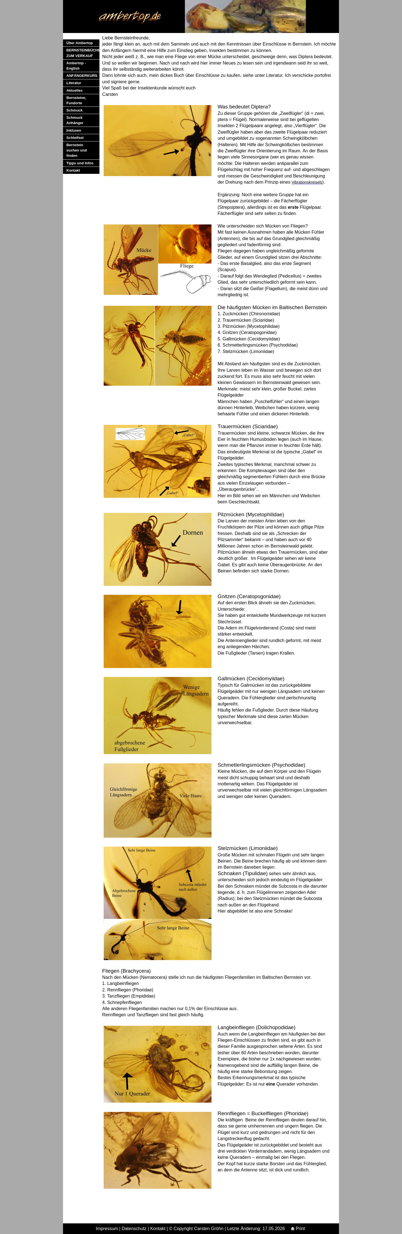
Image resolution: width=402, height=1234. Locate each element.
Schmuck (74, 110)
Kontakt (73, 170)
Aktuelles (74, 90)
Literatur (73, 83)
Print (298, 1228)
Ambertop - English (76, 65)
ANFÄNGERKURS (81, 76)
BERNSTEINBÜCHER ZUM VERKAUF (82, 53)
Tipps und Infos (80, 163)
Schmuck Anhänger (74, 120)
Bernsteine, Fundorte (76, 100)
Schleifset (74, 138)
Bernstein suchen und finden (76, 150)
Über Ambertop (79, 43)
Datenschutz (134, 1228)
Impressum (107, 1228)
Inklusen (73, 130)
